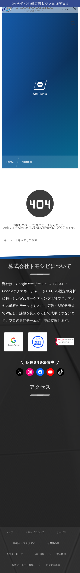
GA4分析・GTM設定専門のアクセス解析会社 (40, 3)
